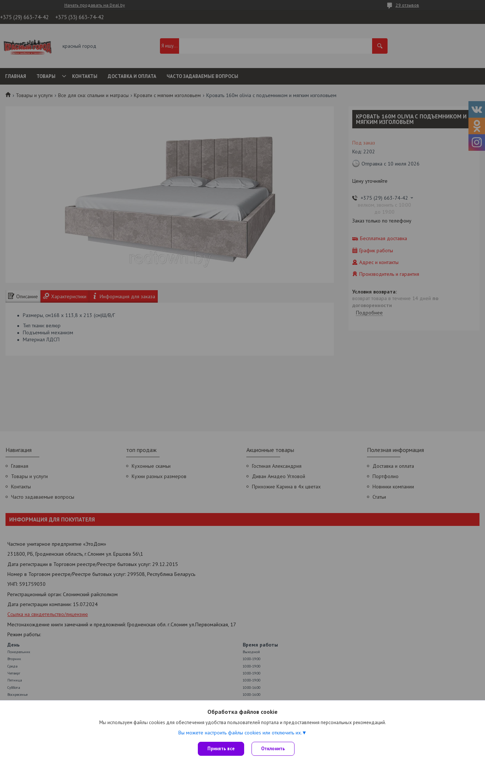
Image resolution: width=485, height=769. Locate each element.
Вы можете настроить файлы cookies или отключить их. (240, 732)
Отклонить (273, 748)
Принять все (221, 748)
